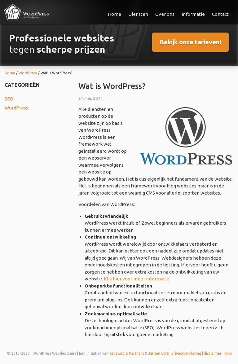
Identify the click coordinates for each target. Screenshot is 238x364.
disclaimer (213, 353)
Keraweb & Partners (126, 353)
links (228, 353)
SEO (9, 98)
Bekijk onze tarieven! (190, 42)
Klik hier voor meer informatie (136, 278)
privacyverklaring (186, 353)
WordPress (16, 107)
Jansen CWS (158, 353)
